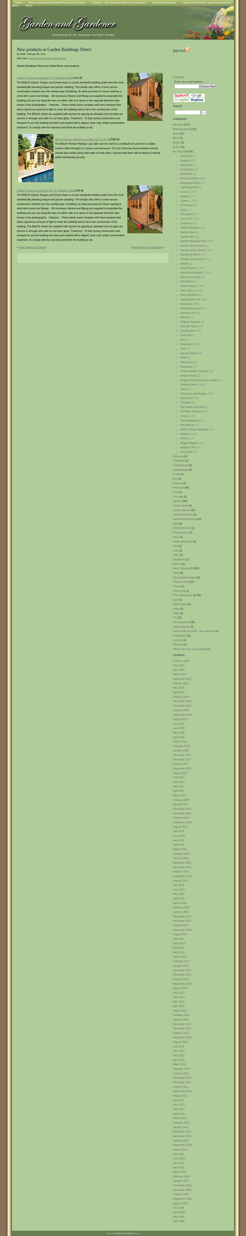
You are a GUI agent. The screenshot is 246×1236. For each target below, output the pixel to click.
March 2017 (179, 795)
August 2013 (180, 988)
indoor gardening (182, 541)
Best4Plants (187, 169)
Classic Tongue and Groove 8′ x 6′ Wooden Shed (44, 77)
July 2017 (178, 777)
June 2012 (179, 1050)
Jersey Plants (188, 285)
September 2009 (182, 1198)
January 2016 (181, 858)
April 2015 (178, 898)
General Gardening (184, 519)
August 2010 (180, 1149)
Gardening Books (183, 514)
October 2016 (181, 817)
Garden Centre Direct (192, 245)
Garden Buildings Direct (194, 241)
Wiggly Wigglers (189, 442)
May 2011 (178, 1109)
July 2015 (178, 885)
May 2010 (178, 1163)
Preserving (179, 590)
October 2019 (181, 683)
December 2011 (182, 1077)
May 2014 (178, 947)
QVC (183, 339)
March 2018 (179, 741)
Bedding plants (181, 129)
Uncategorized (181, 622)
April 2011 (178, 1113)
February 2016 (181, 853)
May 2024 (178, 665)
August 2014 (180, 934)
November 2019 (182, 678)
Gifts (175, 523)
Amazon (185, 160)
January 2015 (181, 911)
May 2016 (178, 840)
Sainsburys (186, 362)
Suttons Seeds (188, 384)
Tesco (183, 389)
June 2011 (179, 1104)
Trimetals (185, 402)
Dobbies (185, 196)
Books (176, 142)
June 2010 (179, 1158)
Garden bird (187, 236)
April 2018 (178, 737)
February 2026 (181, 660)
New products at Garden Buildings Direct (54, 49)
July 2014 (178, 938)
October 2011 (181, 1086)
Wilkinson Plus (188, 447)
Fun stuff (178, 496)
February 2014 (181, 961)
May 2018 (178, 732)
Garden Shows (181, 510)
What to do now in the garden (189, 649)
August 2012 (180, 1041)
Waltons (185, 434)
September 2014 (182, 929)
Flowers (177, 483)
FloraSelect (186, 214)
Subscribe (178, 77)
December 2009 (182, 1185)
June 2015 (179, 889)
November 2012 (182, 1028)
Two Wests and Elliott (192, 407)
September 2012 (182, 1037)
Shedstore (186, 366)
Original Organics (190, 321)
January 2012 (181, 1073)
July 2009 (178, 1207)
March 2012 (179, 1064)
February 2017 (181, 799)
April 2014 (178, 952)
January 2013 (181, 1019)
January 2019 (181, 696)
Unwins (184, 415)
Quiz (175, 599)
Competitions (180, 465)
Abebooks (186, 155)
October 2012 (181, 1033)
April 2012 (178, 1059)
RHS (183, 348)
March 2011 (179, 1118)
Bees (176, 133)
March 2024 (179, 674)
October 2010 (181, 1140)
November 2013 (182, 974)
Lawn (176, 554)
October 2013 (181, 979)
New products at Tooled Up (146, 247)
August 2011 (180, 1095)
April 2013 (178, 1006)
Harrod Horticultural (191, 272)
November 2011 (182, 1082)
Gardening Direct (190, 254)
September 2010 (182, 1144)
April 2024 (178, 669)
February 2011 (181, 1122)
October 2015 (181, 871)
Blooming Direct (189, 178)
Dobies (184, 200)
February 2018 (181, 746)
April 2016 (178, 844)
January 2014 (181, 965)
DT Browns (186, 205)
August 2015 (180, 880)
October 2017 (181, 763)
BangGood (186, 164)
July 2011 (178, 1100)
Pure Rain (186, 335)
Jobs (175, 550)
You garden (186, 451)
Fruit (175, 492)
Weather (178, 644)
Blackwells (186, 173)
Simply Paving (188, 375)
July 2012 (178, 1046)
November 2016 (182, 813)
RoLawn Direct (188, 353)
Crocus (184, 191)
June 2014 (179, 943)
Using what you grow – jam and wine (194, 631)
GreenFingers (188, 267)
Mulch (29, 5)
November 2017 (182, 759)
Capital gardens (189, 187)
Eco (175, 478)
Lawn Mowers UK (190, 299)
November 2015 (182, 867)
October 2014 (181, 925)
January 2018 (181, 750)
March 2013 (179, 1010)
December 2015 (182, 862)
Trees (176, 613)
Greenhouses (180, 532)
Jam (175, 545)
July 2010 (178, 1154)
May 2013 (178, 1001)
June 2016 (179, 835)
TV (174, 617)
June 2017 (179, 781)
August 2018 (180, 719)
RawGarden (187, 344)
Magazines (179, 559)
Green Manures (182, 527)
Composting (180, 469)
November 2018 (182, 705)
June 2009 (179, 1212)
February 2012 (181, 1068)
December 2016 (182, 808)
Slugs (176, 608)
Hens (176, 537)
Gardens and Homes (192, 259)
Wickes (184, 438)
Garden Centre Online (192, 250)
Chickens (178, 456)
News (176, 572)
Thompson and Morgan (193, 393)
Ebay (183, 209)
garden (177, 501)
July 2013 (178, 992)
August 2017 (180, 773)
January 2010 (181, 1180)
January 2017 (181, 804)
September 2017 (182, 768)
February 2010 (181, 1176)
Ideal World (186, 281)
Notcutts (185, 317)
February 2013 (181, 1015)
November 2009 (182, 1189)
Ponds (176, 586)
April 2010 (178, 1167)
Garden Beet (187, 232)
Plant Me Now (188, 326)
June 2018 (179, 728)
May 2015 (178, 893)
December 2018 (182, 701)
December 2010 (182, 1131)
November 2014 (182, 920)
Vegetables (179, 635)
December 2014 (182, 916)
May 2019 (178, 687)
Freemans (186, 223)
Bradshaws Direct (190, 182)
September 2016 (182, 822)
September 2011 (182, 1091)
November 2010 (182, 1136)
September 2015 (182, 876)
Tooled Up (186, 397)
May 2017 (178, 786)
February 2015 (181, 907)
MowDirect (186, 304)
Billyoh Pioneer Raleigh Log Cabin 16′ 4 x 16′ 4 (81, 139)
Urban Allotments (190, 420)
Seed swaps (180, 604)
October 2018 (181, 710)
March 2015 (179, 903)
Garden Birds (180, 505)
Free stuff (178, 487)
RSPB (183, 357)
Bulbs (176, 147)
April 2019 (178, 692)
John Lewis (186, 290)
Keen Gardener (189, 294)
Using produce (181, 626)
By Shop (178, 151)
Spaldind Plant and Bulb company (199, 380)
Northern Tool (188, 312)
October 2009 (181, 1194)
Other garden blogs (184, 577)
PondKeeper (187, 330)
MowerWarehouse (190, 308)
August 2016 (180, 826)
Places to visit (181, 581)
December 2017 (182, 755)
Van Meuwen (187, 424)
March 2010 (179, 1171)
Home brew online (190, 277)
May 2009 (178, 1216)
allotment (178, 124)
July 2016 (178, 831)
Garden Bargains (190, 227)
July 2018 (178, 723)
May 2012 (178, 1055)
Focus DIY (186, 218)
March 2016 (179, 849)
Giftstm (184, 263)
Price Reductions (182, 595)
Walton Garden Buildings (194, 429)
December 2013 (182, 970)
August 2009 (180, 1203)
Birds (176, 137)
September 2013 (182, 983)
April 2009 (178, 1221)
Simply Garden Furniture (194, 371)
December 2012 (182, 1024)
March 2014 (179, 956)
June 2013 (179, 997)
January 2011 (181, 1127)
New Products (181, 568)
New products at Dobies (32, 247)
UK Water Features (191, 411)
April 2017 (178, 790)
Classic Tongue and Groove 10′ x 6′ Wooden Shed (45, 190)
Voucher (177, 640)
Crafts (176, 474)
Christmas (178, 460)
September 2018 (182, 714)
